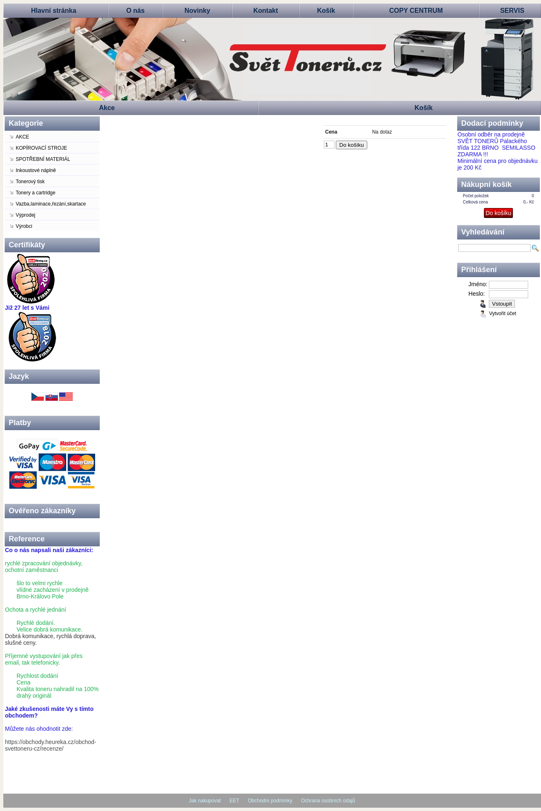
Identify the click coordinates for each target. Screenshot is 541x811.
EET (234, 801)
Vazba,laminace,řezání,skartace (51, 204)
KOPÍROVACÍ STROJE (41, 148)
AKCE (22, 137)
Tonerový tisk (30, 181)
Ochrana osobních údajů (328, 801)
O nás (135, 10)
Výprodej (25, 215)
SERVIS (512, 10)
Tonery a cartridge (35, 193)
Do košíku (351, 145)
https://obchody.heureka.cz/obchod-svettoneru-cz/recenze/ (50, 745)
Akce (107, 107)
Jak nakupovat (205, 801)
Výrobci (24, 226)
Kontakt (265, 10)
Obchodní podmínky (270, 801)
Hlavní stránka (53, 10)
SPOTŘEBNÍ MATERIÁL (43, 159)
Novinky (197, 10)
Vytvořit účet (502, 313)
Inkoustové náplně (36, 170)
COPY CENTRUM (416, 10)
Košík (326, 10)
